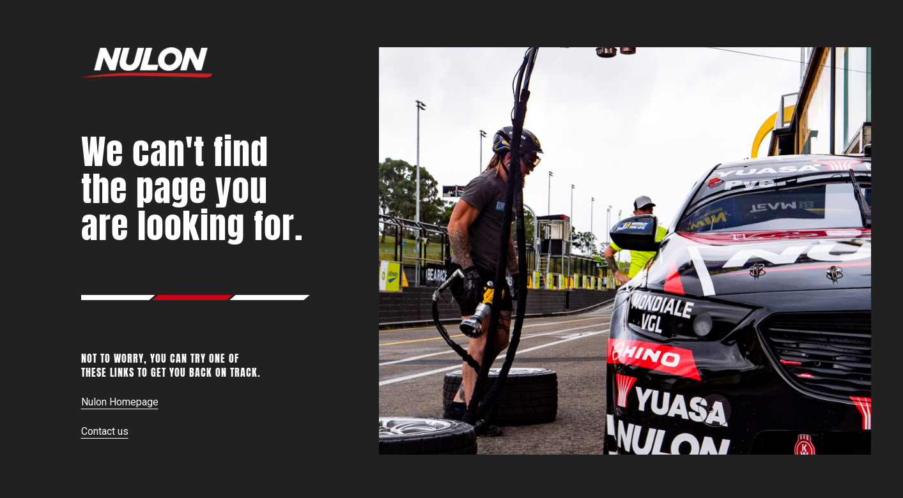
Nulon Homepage (119, 402)
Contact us (104, 431)
